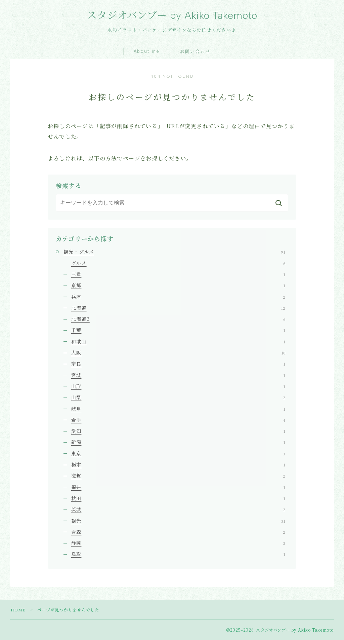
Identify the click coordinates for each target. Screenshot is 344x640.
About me (147, 51)
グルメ (178, 263)
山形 (178, 386)
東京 (178, 454)
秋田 (178, 498)
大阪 (178, 353)
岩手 (178, 420)
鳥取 (178, 554)
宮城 (178, 375)
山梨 (178, 397)
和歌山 (178, 342)
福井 (178, 487)
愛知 (178, 431)
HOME (18, 610)
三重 (178, 274)
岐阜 (178, 409)
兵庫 (178, 297)
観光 (178, 521)
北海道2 (178, 319)
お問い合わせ (195, 52)
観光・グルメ (174, 252)
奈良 (178, 364)
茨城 (178, 509)
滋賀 (178, 476)
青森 (178, 532)
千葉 (178, 330)
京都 (178, 286)
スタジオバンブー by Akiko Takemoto (172, 16)
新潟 (178, 442)
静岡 (178, 543)
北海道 (178, 308)
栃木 (178, 465)
